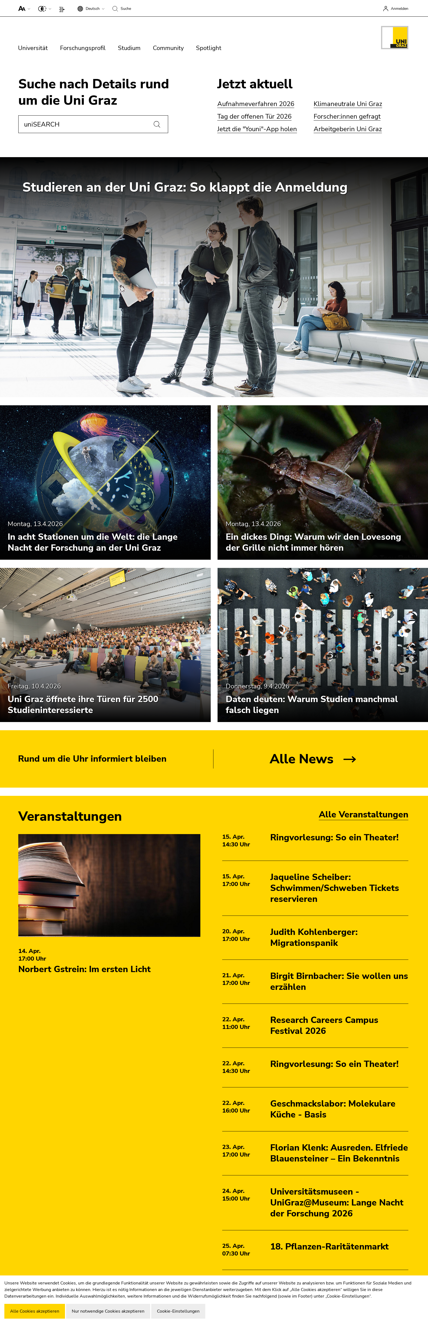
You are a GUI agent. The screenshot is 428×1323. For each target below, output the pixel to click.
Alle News (302, 759)
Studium (129, 48)
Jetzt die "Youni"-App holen (257, 129)
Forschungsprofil (83, 48)
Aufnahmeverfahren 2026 (255, 103)
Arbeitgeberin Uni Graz (348, 129)
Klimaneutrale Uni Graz (348, 103)
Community (168, 48)
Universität (33, 48)
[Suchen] (157, 124)
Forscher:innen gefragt (347, 116)
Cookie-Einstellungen (178, 1311)
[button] (23, 8)
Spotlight (208, 48)
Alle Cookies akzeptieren (34, 1311)
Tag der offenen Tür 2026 (254, 116)
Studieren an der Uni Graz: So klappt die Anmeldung (185, 187)
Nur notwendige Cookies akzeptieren (108, 1311)
